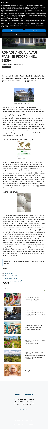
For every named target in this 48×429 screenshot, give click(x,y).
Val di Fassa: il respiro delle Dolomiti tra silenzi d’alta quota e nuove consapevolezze (35, 357)
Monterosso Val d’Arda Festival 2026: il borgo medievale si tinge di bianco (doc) (35, 314)
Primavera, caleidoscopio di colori (34, 343)
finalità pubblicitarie (35, 15)
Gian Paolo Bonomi (7, 64)
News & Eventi (6, 66)
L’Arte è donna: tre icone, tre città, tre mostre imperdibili (35, 300)
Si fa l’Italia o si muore (12, 278)
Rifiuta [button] (12, 30)
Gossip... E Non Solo (11, 276)
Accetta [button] (35, 30)
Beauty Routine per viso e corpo (34, 371)
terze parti (27, 10)
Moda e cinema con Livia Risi (14, 281)
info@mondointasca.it (24, 394)
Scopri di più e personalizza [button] (24, 34)
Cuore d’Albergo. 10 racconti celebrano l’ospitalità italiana (33, 328)
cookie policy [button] (33, 8)
